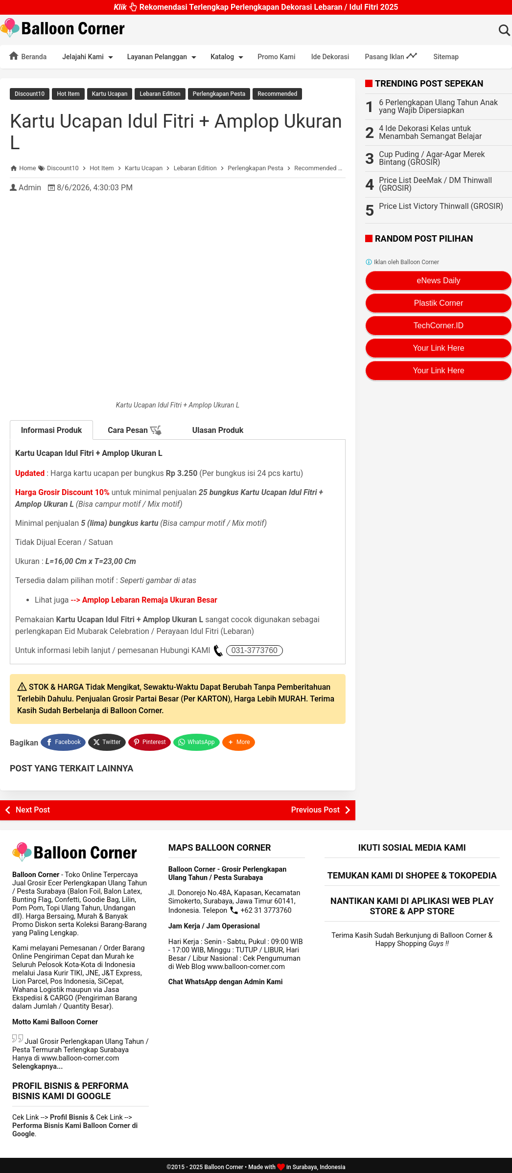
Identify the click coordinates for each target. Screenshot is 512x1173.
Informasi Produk (51, 429)
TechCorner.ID (439, 325)
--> (144, 599)
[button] (239, 740)
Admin (30, 186)
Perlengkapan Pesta (219, 93)
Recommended (277, 93)
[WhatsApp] (197, 740)
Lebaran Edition (160, 93)
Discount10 (30, 93)
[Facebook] (63, 740)
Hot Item (68, 93)
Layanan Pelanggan (163, 57)
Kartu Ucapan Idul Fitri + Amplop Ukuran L (151, 131)
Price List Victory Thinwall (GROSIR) (441, 206)
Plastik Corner (438, 303)
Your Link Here (438, 348)
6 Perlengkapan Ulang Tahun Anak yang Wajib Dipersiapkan (438, 106)
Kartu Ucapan (110, 93)
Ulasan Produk (218, 429)
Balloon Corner (223, 1163)
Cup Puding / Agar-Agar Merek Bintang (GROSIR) (432, 158)
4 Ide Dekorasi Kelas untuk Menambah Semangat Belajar (430, 132)
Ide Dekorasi (330, 57)
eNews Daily (439, 280)
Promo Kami (276, 57)
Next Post (33, 806)
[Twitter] (107, 740)
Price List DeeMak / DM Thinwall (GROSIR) (435, 184)
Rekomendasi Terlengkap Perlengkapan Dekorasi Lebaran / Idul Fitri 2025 (256, 7)
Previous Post (315, 806)
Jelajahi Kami (89, 57)
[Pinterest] (150, 740)
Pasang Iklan (391, 56)
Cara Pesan (135, 429)
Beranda (27, 56)
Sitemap (446, 57)
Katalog (228, 57)
